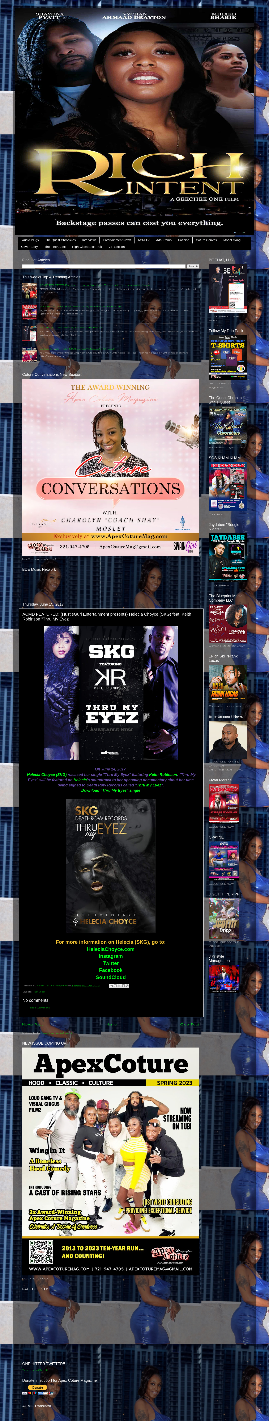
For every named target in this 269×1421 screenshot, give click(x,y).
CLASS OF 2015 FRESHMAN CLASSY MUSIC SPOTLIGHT (78, 348)
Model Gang (232, 240)
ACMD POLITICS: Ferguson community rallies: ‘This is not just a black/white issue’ (94, 285)
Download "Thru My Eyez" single (110, 790)
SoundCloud (111, 977)
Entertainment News (117, 240)
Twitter (111, 963)
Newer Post (32, 1024)
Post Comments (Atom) (56, 1032)
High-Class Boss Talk (87, 246)
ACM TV (143, 240)
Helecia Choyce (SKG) (47, 775)
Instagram (111, 956)
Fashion (183, 240)
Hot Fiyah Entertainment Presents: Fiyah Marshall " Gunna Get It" (82, 306)
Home (111, 1024)
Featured (39, 991)
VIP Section (116, 246)
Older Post (189, 1024)
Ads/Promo (164, 240)
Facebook (111, 970)
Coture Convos (206, 240)
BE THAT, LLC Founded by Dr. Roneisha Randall (71, 327)
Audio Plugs (30, 240)
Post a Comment (39, 1007)
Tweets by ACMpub (35, 1369)
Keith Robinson (163, 775)
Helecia (80, 780)
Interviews (89, 240)
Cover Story (29, 246)
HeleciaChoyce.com (111, 949)
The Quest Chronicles (60, 240)
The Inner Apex (55, 246)
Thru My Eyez (149, 785)
